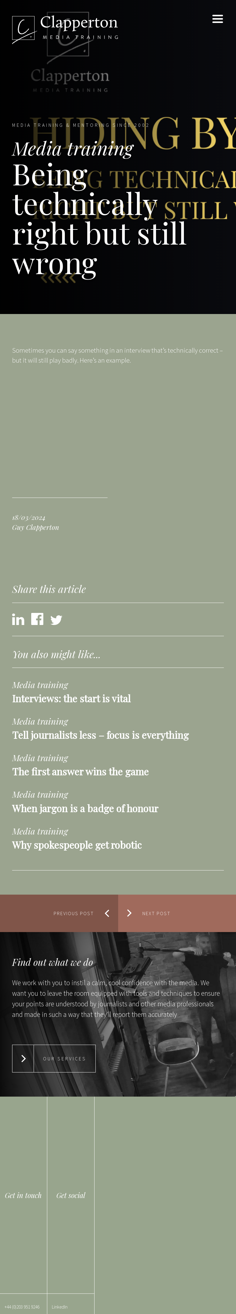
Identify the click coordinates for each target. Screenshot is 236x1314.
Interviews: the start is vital (71, 698)
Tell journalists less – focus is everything (100, 734)
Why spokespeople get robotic (77, 844)
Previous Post (74, 913)
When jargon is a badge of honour (85, 808)
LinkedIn (60, 1307)
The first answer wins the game (80, 771)
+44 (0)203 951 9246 (22, 1307)
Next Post (156, 913)
